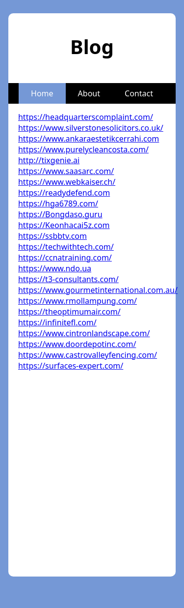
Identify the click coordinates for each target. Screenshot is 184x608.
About (89, 93)
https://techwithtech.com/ (66, 246)
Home (42, 93)
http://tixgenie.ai (48, 160)
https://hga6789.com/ (58, 203)
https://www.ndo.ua (54, 268)
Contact (139, 93)
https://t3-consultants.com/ (68, 279)
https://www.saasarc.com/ (66, 171)
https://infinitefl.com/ (57, 322)
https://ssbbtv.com (52, 236)
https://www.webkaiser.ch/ (66, 181)
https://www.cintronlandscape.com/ (84, 333)
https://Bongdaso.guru (60, 214)
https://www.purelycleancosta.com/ (83, 149)
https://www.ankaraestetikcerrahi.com (88, 138)
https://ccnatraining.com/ (65, 257)
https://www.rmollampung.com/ (77, 300)
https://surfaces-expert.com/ (70, 365)
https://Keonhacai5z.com (64, 225)
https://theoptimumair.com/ (69, 311)
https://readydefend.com (64, 192)
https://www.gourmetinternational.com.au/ (98, 290)
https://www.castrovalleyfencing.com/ (87, 354)
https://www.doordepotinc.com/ (77, 344)
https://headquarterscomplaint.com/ (85, 117)
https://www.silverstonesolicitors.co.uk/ (90, 127)
